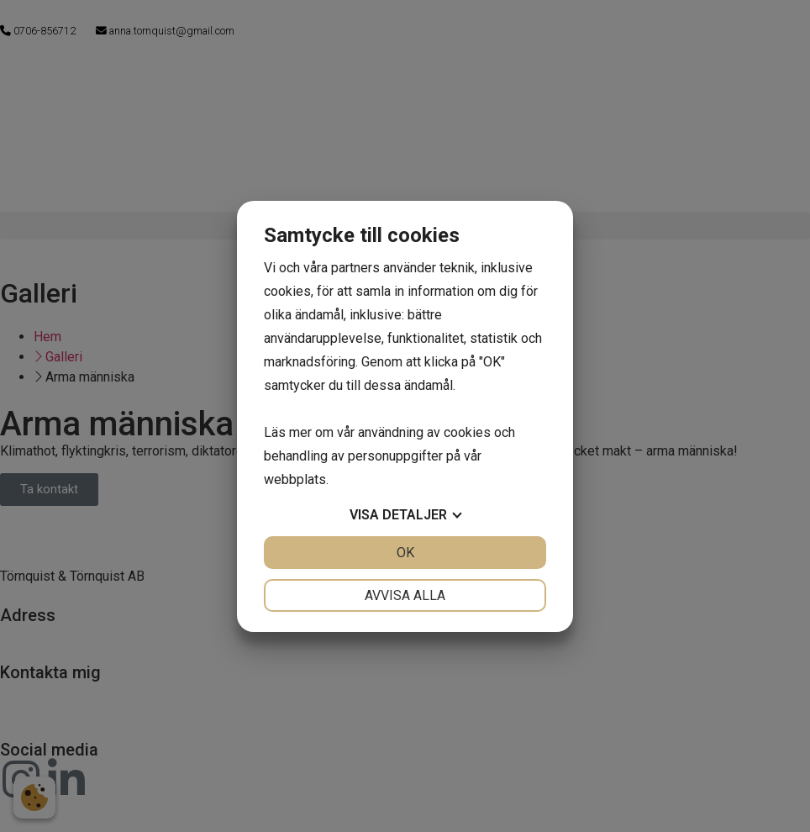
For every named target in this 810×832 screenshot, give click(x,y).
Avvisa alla (405, 595)
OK (405, 553)
